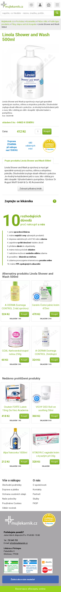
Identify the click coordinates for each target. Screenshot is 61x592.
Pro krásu (20, 21)
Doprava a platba (10, 489)
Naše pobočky (9, 498)
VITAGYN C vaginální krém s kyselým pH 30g (45, 454)
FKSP (35, 503)
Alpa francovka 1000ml (15, 452)
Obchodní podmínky (11, 485)
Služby (36, 498)
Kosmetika (30, 21)
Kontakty (37, 489)
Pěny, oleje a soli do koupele (23, 24)
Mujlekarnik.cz (7, 21)
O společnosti (39, 485)
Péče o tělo (42, 21)
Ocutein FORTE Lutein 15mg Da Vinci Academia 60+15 (15, 408)
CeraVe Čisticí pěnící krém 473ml (45, 307)
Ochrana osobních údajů (14, 494)
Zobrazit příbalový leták (31, 188)
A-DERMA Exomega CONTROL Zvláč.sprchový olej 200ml (15, 307)
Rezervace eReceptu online (30, 589)
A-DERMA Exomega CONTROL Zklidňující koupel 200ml (46, 352)
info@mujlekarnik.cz (19, 543)
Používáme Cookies (11, 503)
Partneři (36, 494)
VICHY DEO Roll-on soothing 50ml (46, 408)
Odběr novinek (9, 508)
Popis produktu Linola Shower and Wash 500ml (28, 161)
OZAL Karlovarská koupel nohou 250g (15, 352)
